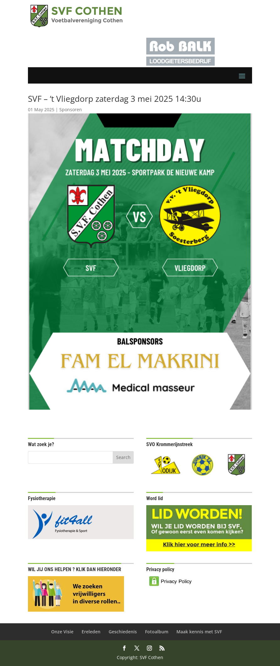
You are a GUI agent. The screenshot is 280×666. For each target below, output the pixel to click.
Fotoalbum (156, 632)
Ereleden (91, 632)
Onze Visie (62, 632)
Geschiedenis (123, 632)
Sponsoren (70, 109)
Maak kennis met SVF (199, 632)
